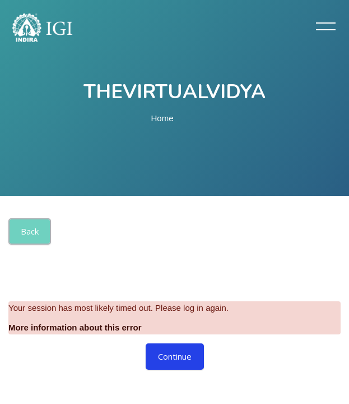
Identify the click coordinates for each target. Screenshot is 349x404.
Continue (175, 356)
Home (162, 118)
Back (30, 231)
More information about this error (75, 327)
